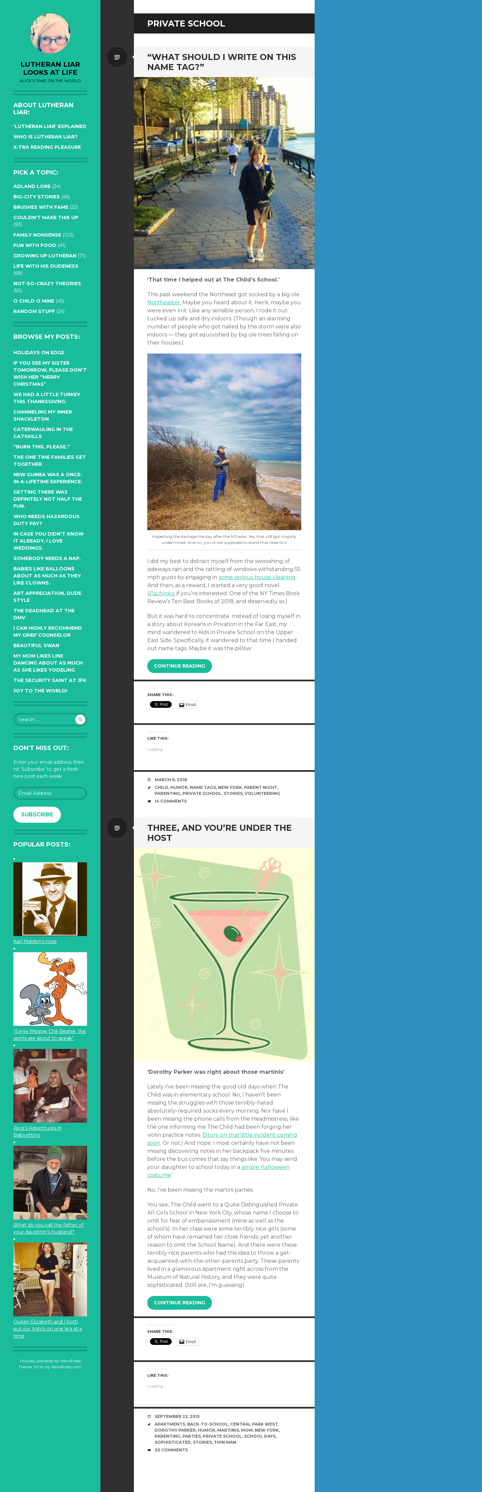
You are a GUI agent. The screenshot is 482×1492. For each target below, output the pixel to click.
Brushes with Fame (40, 207)
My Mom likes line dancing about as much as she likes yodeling (48, 663)
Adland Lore (32, 186)
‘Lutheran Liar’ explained (49, 126)
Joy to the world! (40, 691)
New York (230, 787)
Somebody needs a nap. (47, 558)
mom (247, 1430)
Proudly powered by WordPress (50, 1360)
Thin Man (225, 1442)
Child (161, 787)
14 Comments (171, 801)
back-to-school (207, 1424)
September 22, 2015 (177, 1416)
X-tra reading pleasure (47, 147)
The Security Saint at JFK (49, 680)
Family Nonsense (37, 235)
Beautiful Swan (36, 645)
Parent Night (260, 787)
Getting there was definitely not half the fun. (47, 499)
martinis (228, 1430)
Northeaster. (164, 302)
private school (202, 793)
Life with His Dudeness (45, 266)
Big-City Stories (36, 197)
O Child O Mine (33, 301)
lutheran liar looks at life (50, 68)
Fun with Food (34, 245)
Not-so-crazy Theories (47, 284)
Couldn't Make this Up (45, 217)
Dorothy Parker (175, 1430)
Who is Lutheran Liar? (45, 137)
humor (179, 787)
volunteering (262, 793)
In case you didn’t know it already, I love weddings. (48, 541)
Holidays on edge (38, 353)
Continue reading (179, 666)
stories (233, 793)
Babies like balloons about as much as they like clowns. (47, 576)
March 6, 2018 (171, 779)
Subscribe (37, 814)
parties (191, 1436)
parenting (167, 793)
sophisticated (173, 1442)
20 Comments (171, 1449)
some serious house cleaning (257, 577)
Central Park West (254, 1424)
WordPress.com (66, 1366)
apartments (170, 1424)
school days (259, 1436)
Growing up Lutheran (44, 256)
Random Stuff (34, 311)
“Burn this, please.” (41, 447)
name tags (203, 787)
